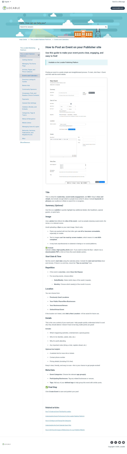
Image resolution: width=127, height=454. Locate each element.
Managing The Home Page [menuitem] (29, 65)
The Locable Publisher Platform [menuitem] (27, 55)
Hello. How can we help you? (32, 23)
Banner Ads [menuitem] (26, 85)
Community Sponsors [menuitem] (29, 89)
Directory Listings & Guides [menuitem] (28, 80)
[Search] (106, 27)
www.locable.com (117, 8)
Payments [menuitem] (25, 99)
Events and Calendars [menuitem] (29, 75)
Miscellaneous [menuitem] (25, 142)
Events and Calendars (61, 39)
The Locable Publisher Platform (40, 39)
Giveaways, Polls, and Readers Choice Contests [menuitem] (30, 94)
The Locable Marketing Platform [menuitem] (27, 49)
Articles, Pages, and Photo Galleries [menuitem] (28, 71)
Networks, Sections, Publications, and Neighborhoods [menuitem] (28, 133)
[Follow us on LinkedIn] (123, 442)
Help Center (23, 39)
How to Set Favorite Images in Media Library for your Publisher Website (65, 430)
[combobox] (61, 27)
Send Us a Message (118, 2)
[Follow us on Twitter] (115, 442)
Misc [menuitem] (23, 138)
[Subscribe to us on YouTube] (119, 442)
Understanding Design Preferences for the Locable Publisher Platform (65, 416)
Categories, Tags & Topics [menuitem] (28, 114)
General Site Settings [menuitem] (29, 103)
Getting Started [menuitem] (27, 60)
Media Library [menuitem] (26, 123)
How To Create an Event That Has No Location (58, 411)
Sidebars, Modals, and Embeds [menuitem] (29, 108)
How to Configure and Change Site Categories (58, 420)
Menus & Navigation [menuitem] (28, 119)
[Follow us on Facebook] (111, 442)
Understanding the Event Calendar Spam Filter (58, 425)
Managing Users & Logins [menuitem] (30, 126)
